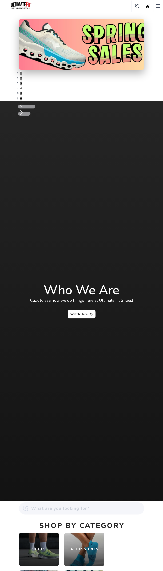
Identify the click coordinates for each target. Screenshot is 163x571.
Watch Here (79, 314)
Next (27, 114)
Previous (29, 106)
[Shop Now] (81, 44)
